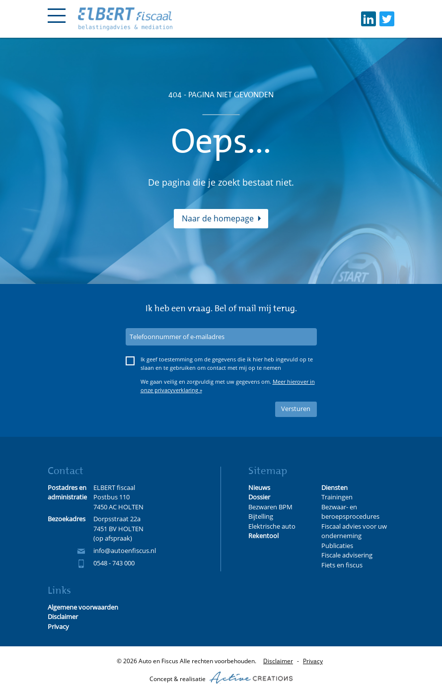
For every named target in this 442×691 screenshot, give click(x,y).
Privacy (313, 661)
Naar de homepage (218, 218)
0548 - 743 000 (114, 562)
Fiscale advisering (346, 555)
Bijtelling (260, 516)
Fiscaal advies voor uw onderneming (354, 531)
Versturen (295, 409)
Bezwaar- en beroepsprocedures (350, 511)
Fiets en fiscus (342, 564)
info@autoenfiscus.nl (124, 550)
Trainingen (337, 496)
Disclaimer (278, 661)
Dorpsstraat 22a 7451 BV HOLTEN (118, 523)
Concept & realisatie (221, 678)
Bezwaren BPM (270, 506)
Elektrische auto (271, 526)
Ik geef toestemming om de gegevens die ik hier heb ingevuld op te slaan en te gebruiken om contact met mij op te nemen (227, 363)
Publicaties (337, 545)
